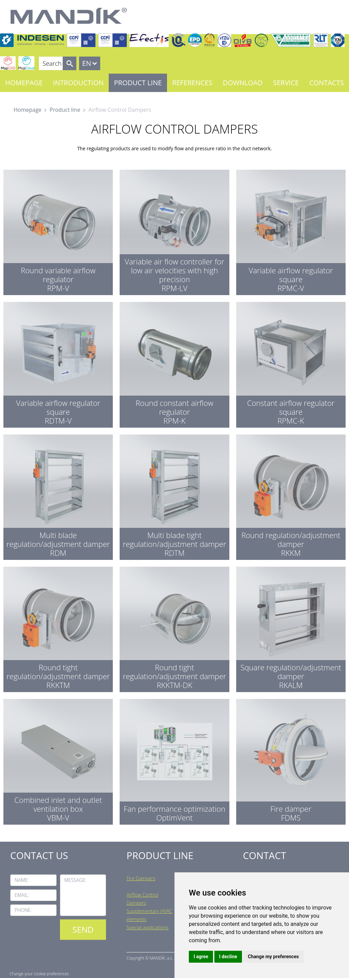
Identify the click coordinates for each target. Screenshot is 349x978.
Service (286, 82)
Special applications (147, 927)
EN (86, 63)
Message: (75, 880)
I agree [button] (201, 956)
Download (243, 82)
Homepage (24, 82)
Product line (138, 82)
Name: (22, 880)
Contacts (326, 82)
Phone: (23, 910)
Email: (22, 895)
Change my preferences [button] (273, 956)
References (192, 82)
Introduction (78, 82)
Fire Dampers (140, 878)
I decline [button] (228, 956)
